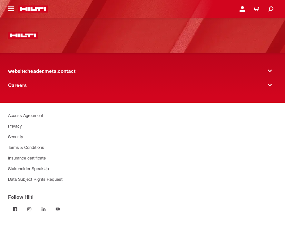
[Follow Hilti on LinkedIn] (43, 209)
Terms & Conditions (26, 147)
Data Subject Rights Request (35, 179)
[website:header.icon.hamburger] (11, 9)
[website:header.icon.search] (271, 9)
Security (15, 136)
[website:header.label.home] (33, 9)
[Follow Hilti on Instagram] (29, 209)
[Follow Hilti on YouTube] (58, 209)
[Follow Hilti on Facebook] (15, 209)
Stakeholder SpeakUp (28, 168)
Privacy (15, 125)
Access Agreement (25, 115)
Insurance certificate (27, 157)
